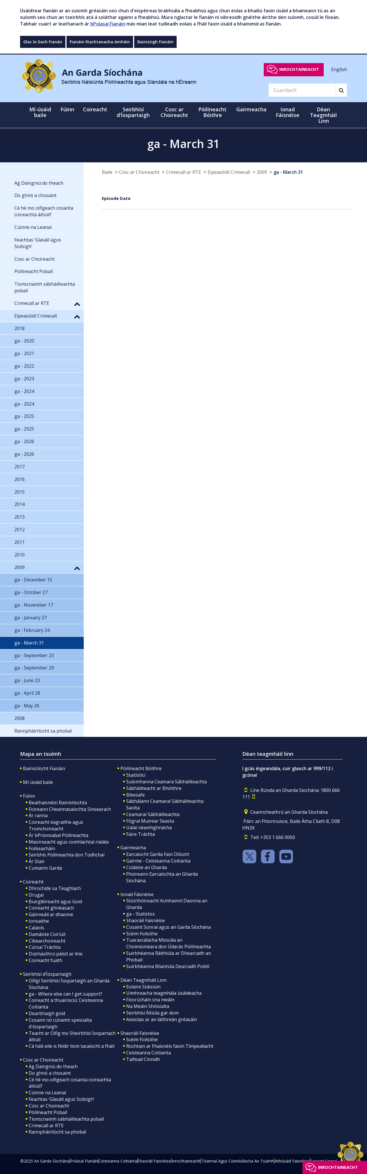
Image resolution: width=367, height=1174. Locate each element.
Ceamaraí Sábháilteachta (152, 814)
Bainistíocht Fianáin (44, 768)
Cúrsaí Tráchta (44, 947)
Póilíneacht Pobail (48, 1112)
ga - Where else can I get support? (65, 994)
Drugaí (36, 895)
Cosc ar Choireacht (139, 172)
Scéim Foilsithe (142, 933)
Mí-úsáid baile (40, 112)
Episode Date (116, 198)
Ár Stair (37, 861)
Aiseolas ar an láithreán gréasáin (161, 1019)
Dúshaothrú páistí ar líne (56, 954)
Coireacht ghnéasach (51, 908)
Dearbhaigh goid (47, 1013)
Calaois (36, 927)
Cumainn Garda (45, 868)
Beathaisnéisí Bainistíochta (58, 802)
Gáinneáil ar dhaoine (51, 914)
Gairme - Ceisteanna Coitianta (158, 861)
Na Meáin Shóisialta (147, 1006)
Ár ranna (38, 815)
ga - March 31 (288, 172)
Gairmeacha (133, 847)
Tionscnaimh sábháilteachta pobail (66, 1119)
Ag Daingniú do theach (53, 1066)
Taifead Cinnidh (143, 1059)
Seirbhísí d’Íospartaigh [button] (133, 112)
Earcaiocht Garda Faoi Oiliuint (157, 854)
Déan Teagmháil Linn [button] (323, 115)
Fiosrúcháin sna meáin (150, 999)
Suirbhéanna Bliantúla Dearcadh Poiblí (167, 966)
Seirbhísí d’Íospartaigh (47, 974)
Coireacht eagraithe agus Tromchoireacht (56, 825)
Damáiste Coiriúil (47, 934)
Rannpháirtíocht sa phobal (57, 1132)
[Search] (302, 90)
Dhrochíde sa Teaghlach (55, 888)
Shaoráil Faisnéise (145, 920)
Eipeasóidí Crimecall (229, 172)
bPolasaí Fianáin (107, 24)
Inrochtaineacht (299, 69)
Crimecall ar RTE (183, 172)
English (339, 69)
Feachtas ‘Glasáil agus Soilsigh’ (61, 1099)
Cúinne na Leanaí (47, 1092)
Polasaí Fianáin (84, 1161)
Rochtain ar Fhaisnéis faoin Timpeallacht (169, 1046)
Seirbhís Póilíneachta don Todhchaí (66, 855)
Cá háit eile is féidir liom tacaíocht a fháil (71, 1046)
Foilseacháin (42, 848)
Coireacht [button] (95, 109)
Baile (107, 172)
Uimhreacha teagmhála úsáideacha (164, 993)
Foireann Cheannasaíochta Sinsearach (70, 809)
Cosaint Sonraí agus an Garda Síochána (168, 927)
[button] (77, 304)
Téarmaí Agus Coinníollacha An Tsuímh (238, 1161)
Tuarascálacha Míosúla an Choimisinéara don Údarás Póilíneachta (168, 943)
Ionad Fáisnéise (137, 894)
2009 (262, 172)
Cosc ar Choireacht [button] (174, 112)
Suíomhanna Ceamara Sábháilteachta (166, 781)
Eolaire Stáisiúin (143, 987)
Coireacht (33, 882)
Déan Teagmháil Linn (143, 980)
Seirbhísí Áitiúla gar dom (152, 1013)
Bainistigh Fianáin (155, 41)
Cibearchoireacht (47, 941)
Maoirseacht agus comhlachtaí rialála (69, 842)
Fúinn (29, 796)
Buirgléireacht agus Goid (55, 901)
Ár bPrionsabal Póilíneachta (58, 835)
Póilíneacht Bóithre (141, 768)
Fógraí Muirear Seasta (150, 821)
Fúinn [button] (67, 109)
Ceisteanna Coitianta (148, 1053)
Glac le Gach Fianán (42, 41)
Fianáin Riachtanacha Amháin (100, 41)
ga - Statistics (140, 914)
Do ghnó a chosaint (50, 1073)
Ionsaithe (39, 921)
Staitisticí (135, 775)
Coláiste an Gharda (146, 867)
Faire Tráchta (140, 834)
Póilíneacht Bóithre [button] (212, 112)
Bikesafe (135, 795)
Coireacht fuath (45, 960)
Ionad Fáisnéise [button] (287, 112)
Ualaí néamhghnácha (149, 827)
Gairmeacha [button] (251, 109)
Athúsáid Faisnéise (292, 1161)
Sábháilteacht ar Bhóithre (153, 788)
